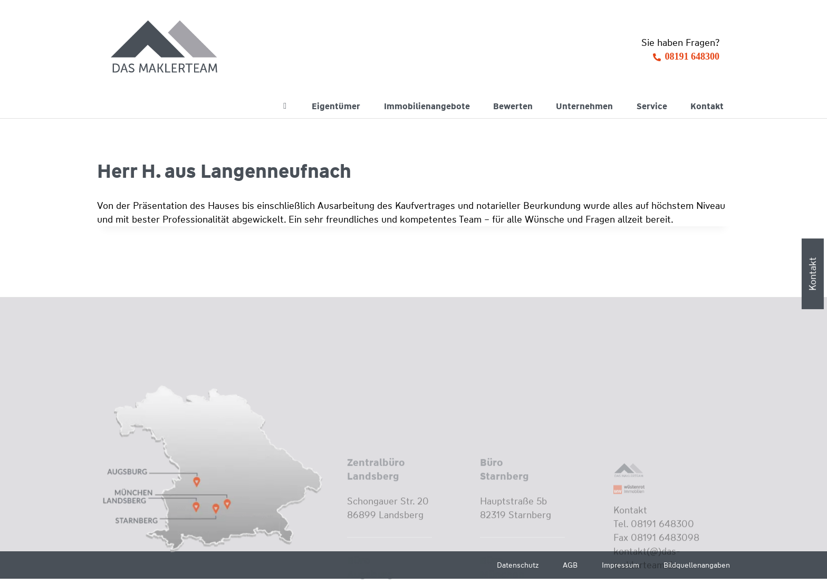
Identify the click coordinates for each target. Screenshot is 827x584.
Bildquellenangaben (696, 565)
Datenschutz (517, 565)
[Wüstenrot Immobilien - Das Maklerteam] (165, 47)
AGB (570, 565)
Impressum (620, 565)
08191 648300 (692, 56)
